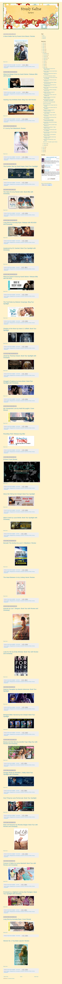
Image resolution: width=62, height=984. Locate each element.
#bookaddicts (18, 66)
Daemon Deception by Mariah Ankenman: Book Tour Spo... (48, 120)
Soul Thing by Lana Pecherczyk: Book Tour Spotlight (19, 798)
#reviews (33, 66)
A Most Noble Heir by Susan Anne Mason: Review (19, 36)
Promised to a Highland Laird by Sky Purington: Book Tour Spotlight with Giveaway (20, 893)
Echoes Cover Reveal (10, 459)
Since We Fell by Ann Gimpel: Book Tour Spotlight (19, 494)
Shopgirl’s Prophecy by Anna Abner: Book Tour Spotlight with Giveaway (18, 382)
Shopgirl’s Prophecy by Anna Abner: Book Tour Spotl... (49, 97)
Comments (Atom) (11, 978)
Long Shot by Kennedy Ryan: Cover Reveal (17, 919)
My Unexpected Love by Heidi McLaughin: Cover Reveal (48, 100)
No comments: (18, 92)
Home (21, 976)
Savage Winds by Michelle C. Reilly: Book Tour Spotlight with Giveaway (18, 773)
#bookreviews (27, 66)
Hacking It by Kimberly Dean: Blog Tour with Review (19, 100)
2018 (43, 52)
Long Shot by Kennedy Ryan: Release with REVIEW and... (49, 83)
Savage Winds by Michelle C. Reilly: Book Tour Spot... (49, 128)
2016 (43, 148)
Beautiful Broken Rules (48, 165)
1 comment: (18, 533)
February (45, 143)
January (44, 145)
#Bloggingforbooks (13, 66)
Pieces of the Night (47, 158)
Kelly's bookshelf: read (51, 157)
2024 (43, 43)
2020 (43, 49)
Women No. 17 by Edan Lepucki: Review (16, 941)
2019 (43, 50)
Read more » (5, 61)
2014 (43, 151)
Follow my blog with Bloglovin (46, 183)
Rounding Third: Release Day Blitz (14, 434)
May (44, 64)
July (44, 61)
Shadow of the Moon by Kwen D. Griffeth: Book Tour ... (49, 93)
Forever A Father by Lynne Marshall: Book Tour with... (49, 135)
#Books (30, 66)
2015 (43, 150)
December (45, 53)
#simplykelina (6, 67)
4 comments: (18, 267)
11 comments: (18, 373)
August (44, 59)
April (44, 65)
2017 (43, 147)
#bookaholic (22, 66)
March (44, 67)
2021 (43, 47)
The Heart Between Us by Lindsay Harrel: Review (19, 577)
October (44, 56)
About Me (44, 38)
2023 (43, 44)
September (45, 58)
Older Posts (36, 976)
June (44, 62)
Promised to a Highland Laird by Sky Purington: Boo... (49, 137)
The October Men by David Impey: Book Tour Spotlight (20, 166)
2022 (43, 46)
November (45, 55)
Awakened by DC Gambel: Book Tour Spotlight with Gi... (49, 85)
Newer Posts (6, 976)
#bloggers (7, 66)
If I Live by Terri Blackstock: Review (14, 128)
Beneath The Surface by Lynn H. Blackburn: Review (19, 543)
